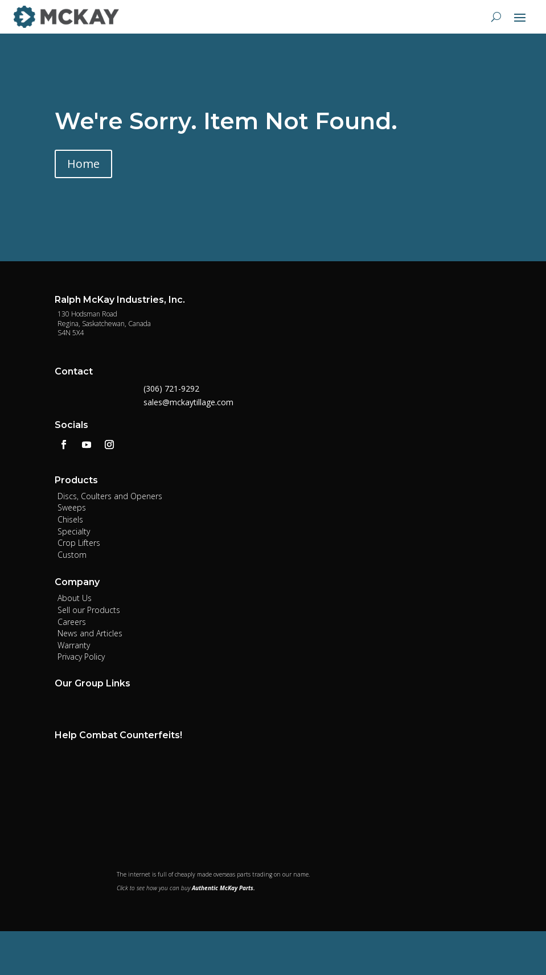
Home (83, 163)
